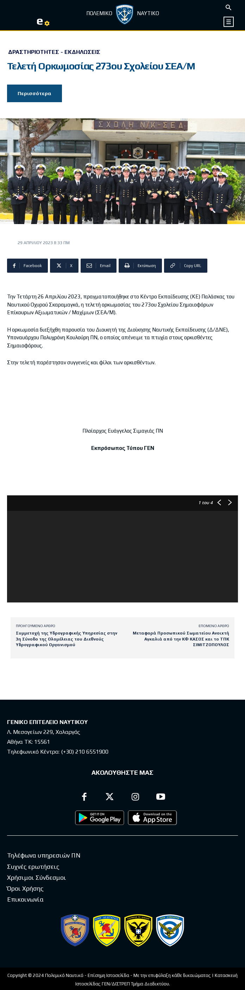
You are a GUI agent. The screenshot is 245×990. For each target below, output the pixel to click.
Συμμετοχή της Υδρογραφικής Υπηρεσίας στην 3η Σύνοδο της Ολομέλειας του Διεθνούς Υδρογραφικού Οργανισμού (66, 639)
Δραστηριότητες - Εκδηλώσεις (54, 52)
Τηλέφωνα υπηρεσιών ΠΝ (44, 855)
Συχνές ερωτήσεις (33, 866)
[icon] (229, 21)
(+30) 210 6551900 (84, 751)
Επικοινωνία (25, 899)
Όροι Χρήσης (25, 888)
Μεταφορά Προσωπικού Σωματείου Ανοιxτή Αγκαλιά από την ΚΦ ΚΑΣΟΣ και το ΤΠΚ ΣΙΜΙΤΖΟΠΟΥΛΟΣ (181, 639)
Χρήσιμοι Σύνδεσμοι (36, 877)
